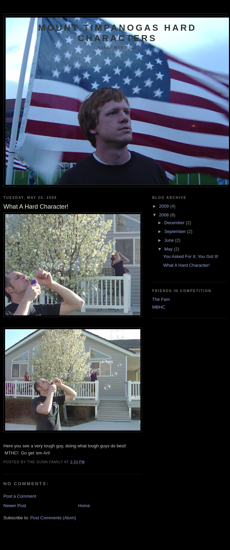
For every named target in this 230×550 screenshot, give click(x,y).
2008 (164, 214)
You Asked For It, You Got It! (190, 256)
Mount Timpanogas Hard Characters (117, 33)
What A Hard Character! (186, 265)
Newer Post (14, 505)
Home (84, 505)
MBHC (158, 307)
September (175, 231)
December (175, 222)
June (169, 240)
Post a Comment (19, 496)
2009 (164, 206)
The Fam (161, 299)
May (169, 249)
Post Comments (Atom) (53, 517)
